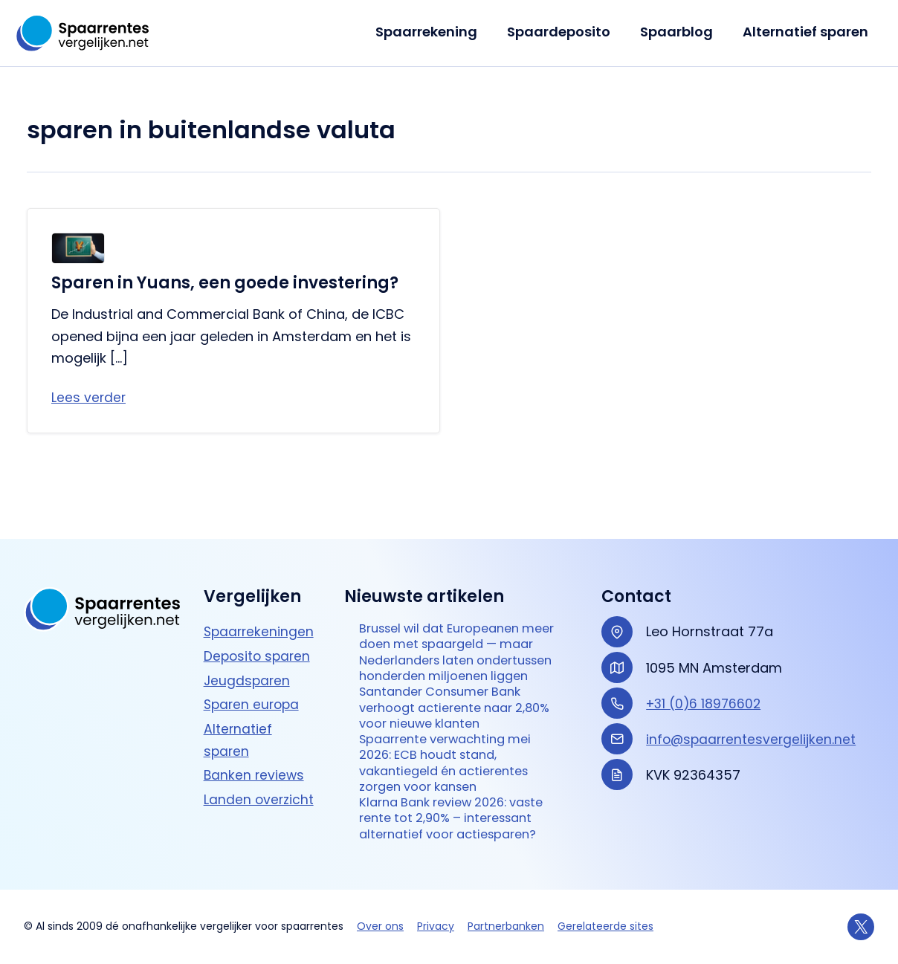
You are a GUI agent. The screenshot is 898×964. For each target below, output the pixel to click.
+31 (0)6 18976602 (705, 646)
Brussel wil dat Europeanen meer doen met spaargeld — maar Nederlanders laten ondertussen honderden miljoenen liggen (454, 607)
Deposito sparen (259, 598)
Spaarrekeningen (260, 575)
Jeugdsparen (248, 623)
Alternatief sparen (807, 31)
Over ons (380, 926)
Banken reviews (255, 718)
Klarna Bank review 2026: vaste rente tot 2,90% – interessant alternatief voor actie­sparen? (450, 807)
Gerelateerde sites (605, 926)
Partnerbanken (506, 926)
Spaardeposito (566, 31)
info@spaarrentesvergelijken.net (753, 682)
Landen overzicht (260, 743)
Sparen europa (253, 647)
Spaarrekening (437, 31)
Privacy (435, 926)
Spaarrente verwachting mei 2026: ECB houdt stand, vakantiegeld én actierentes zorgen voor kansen (454, 738)
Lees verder (89, 398)
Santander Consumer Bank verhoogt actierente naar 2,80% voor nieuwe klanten (448, 677)
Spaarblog (681, 31)
